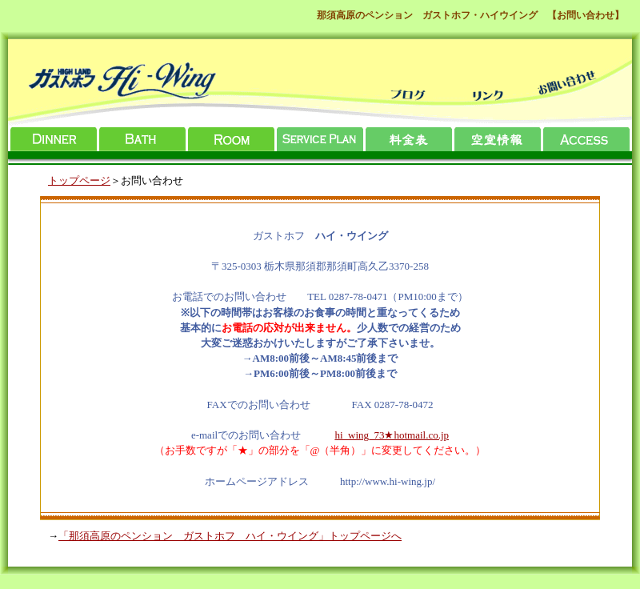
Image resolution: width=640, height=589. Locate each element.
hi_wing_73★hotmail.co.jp (391, 435)
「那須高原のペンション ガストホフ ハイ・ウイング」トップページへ (230, 536)
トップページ (79, 180)
